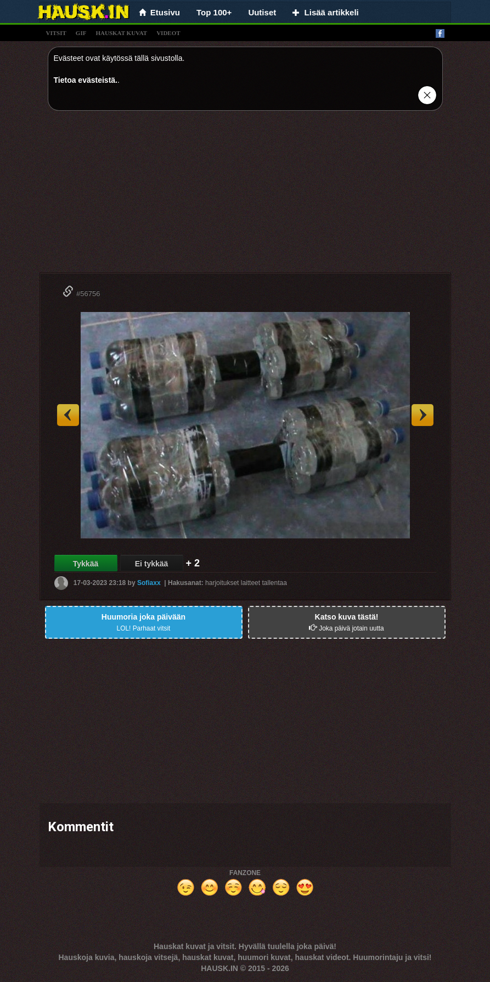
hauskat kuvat (121, 33)
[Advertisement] (245, 196)
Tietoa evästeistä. (85, 80)
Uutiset (262, 12)
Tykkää (85, 563)
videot (168, 33)
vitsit (56, 33)
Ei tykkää (151, 563)
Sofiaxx (149, 583)
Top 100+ (214, 12)
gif (81, 33)
